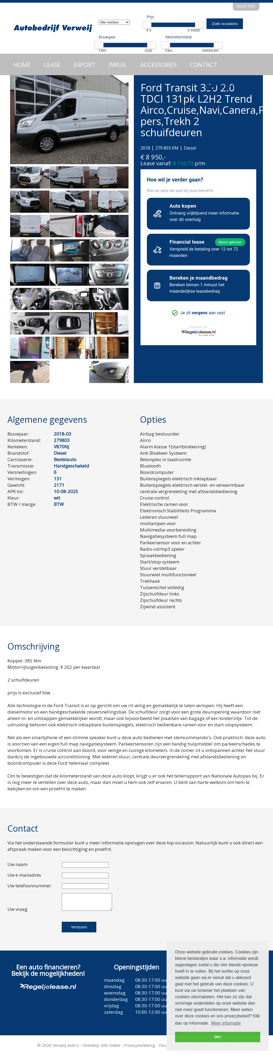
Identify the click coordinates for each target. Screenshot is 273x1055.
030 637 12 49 (239, 86)
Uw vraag (17, 909)
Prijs (150, 16)
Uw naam (17, 864)
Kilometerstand (178, 36)
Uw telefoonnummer (29, 886)
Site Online (110, 1045)
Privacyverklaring (139, 1045)
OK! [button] (217, 1037)
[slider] (146, 25)
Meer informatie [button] (226, 1023)
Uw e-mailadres (24, 875)
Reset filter (246, 6)
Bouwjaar (107, 36)
